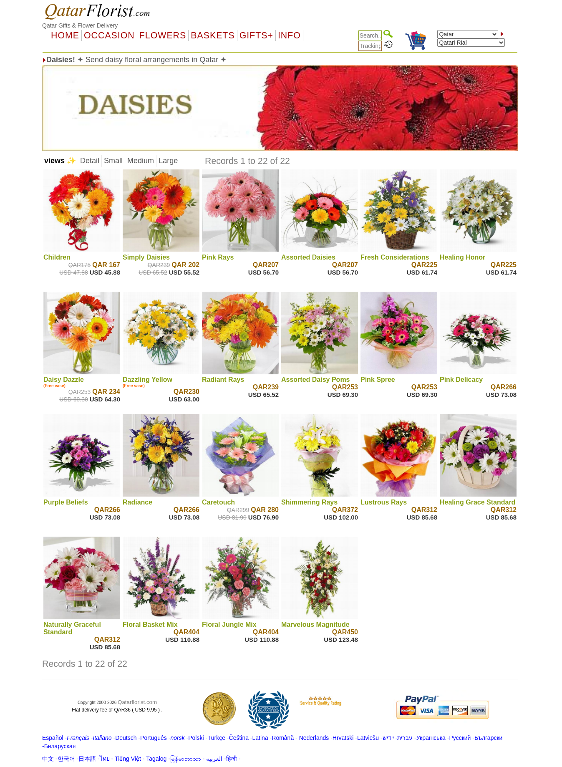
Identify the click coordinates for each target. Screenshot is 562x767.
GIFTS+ (256, 35)
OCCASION (109, 35)
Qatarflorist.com (137, 702)
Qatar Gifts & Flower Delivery (80, 25)
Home (65, 35)
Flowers (162, 35)
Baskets (212, 35)
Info (289, 35)
